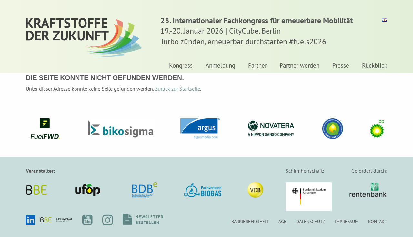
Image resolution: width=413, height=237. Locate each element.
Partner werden (299, 65)
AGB (282, 221)
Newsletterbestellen (150, 219)
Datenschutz (310, 221)
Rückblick (374, 65)
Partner (257, 65)
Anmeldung (220, 65)
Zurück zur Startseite (177, 88)
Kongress (181, 65)
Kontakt (377, 221)
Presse (340, 65)
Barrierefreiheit (250, 221)
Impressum (346, 221)
